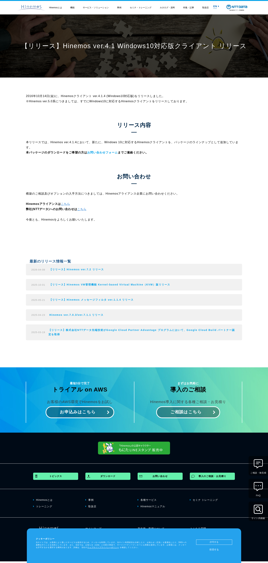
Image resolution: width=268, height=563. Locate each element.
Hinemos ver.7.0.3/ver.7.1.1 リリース (76, 315)
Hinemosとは (55, 7)
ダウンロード (107, 477)
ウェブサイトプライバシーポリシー (103, 547)
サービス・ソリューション (96, 7)
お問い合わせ (160, 477)
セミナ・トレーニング (140, 7)
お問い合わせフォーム (102, 152)
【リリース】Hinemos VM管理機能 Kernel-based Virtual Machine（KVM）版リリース (109, 285)
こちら (65, 203)
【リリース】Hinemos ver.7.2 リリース (76, 269)
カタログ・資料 (167, 7)
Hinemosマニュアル (151, 507)
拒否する (214, 549)
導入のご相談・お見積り (212, 477)
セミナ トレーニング (204, 501)
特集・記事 (188, 7)
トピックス (55, 477)
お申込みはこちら (78, 413)
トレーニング (42, 507)
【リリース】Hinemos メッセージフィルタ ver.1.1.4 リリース (91, 300)
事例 (119, 7)
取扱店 (205, 7)
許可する (214, 542)
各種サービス (147, 501)
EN (216, 6)
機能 (72, 7)
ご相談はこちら (186, 413)
